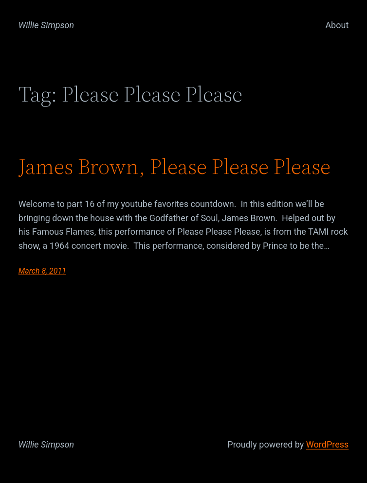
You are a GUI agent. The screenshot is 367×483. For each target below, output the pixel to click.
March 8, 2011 (42, 271)
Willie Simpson (46, 25)
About (337, 25)
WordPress (327, 444)
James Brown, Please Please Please (174, 166)
